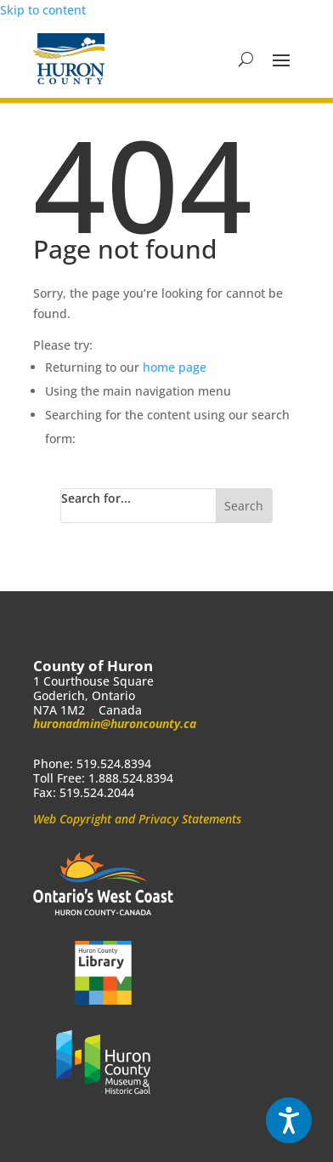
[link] (68, 58)
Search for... (96, 498)
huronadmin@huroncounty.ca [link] (114, 723)
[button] (281, 59)
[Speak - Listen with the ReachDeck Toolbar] (289, 1120)
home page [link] (174, 367)
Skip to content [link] (43, 10)
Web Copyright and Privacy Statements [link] (137, 819)
